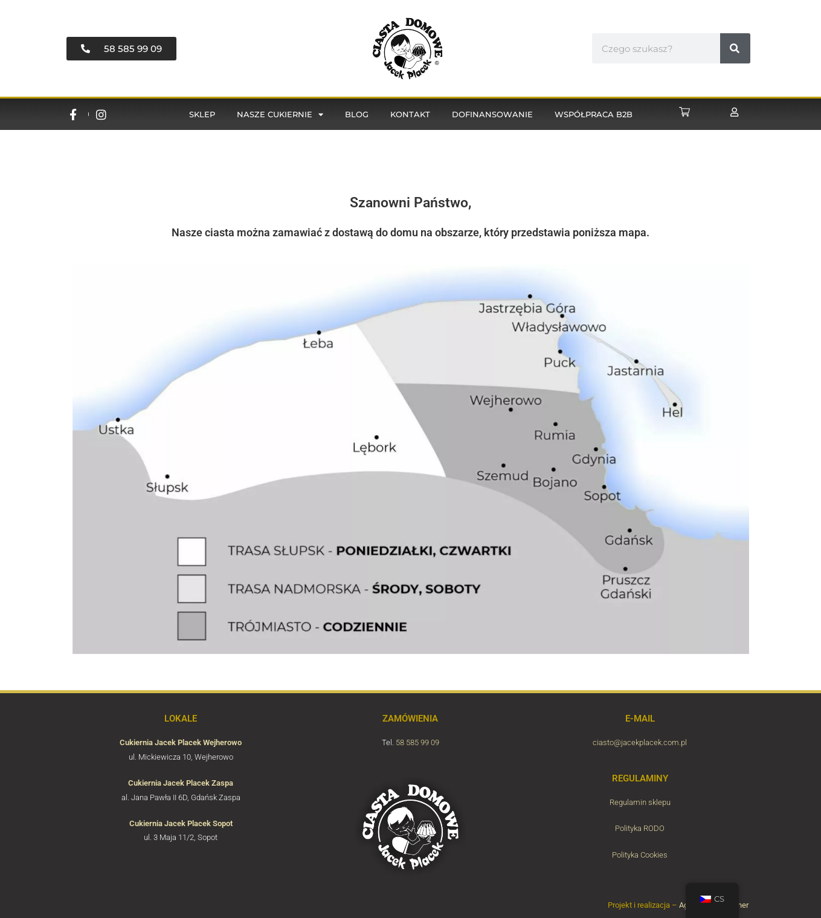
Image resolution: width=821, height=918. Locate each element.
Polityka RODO (640, 828)
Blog (357, 114)
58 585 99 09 (417, 742)
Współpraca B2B (594, 114)
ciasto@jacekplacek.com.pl (640, 742)
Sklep (202, 114)
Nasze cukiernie (280, 114)
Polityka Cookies (640, 854)
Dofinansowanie (492, 114)
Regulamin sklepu (640, 802)
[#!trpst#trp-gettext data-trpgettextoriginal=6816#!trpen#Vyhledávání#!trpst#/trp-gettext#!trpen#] (735, 48)
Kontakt (410, 114)
